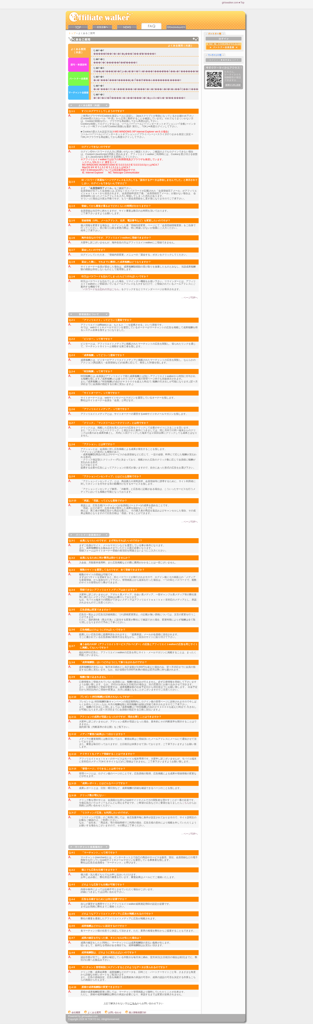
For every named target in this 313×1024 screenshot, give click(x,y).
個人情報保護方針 (135, 1012)
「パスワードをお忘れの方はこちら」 (101, 289)
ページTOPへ (190, 297)
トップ (72, 33)
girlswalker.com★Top (233, 2)
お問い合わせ (113, 1012)
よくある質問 (92, 1012)
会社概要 (74, 1012)
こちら (185, 802)
